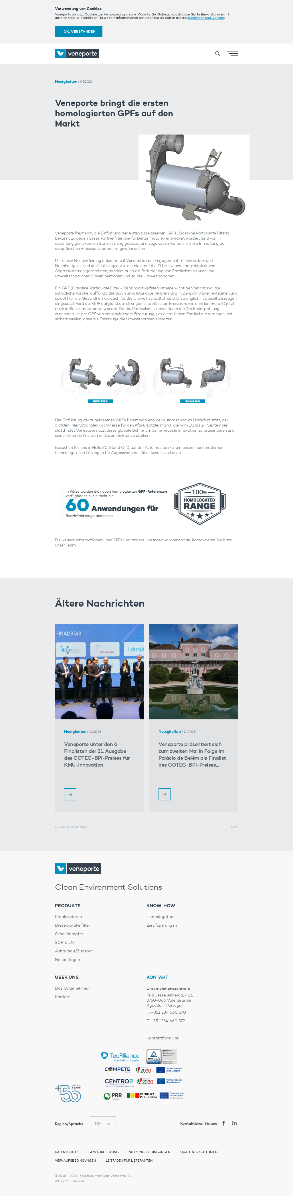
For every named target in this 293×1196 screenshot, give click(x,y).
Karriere (62, 996)
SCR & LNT (65, 942)
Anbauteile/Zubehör (74, 951)
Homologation (160, 916)
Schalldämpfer (69, 933)
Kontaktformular (162, 1038)
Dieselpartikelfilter (72, 925)
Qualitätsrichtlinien (198, 1152)
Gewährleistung (103, 1152)
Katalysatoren (68, 916)
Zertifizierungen (161, 925)
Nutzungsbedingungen (149, 1152)
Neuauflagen (67, 959)
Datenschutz (66, 1152)
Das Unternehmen (72, 988)
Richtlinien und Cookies (206, 17)
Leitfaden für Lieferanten (129, 1160)
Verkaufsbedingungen (75, 1160)
